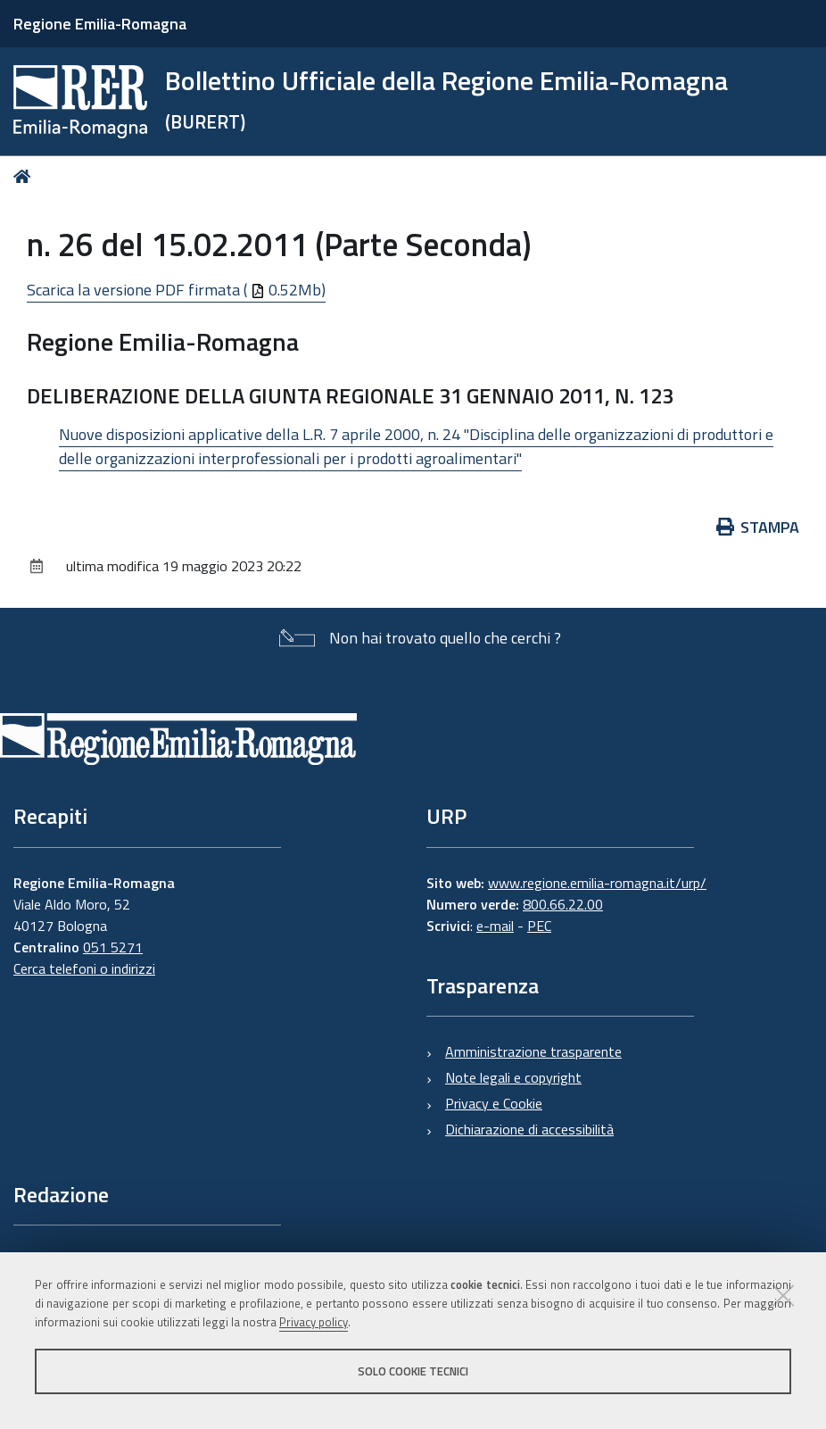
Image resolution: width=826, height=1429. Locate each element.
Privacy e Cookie (493, 1103)
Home (25, 176)
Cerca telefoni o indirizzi (84, 968)
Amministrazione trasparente (533, 1051)
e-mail (495, 925)
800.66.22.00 (563, 904)
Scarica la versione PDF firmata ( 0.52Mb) (176, 290)
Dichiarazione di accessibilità (529, 1129)
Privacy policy (313, 1322)
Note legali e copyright (513, 1077)
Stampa (758, 527)
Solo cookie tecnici (413, 1371)
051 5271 (113, 947)
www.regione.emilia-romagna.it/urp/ (597, 882)
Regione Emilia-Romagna (99, 24)
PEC (539, 925)
